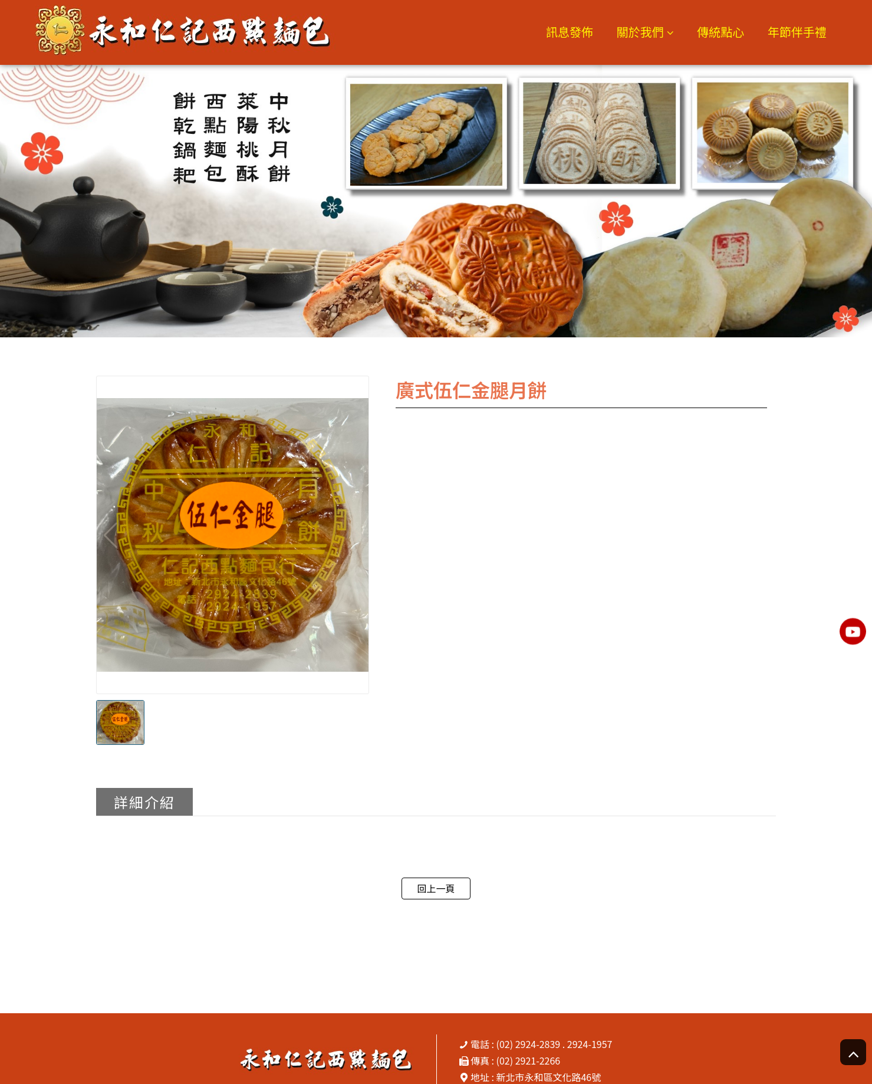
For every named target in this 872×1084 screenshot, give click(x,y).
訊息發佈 (569, 31)
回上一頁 (436, 888)
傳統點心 (720, 31)
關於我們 (640, 31)
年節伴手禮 (797, 31)
